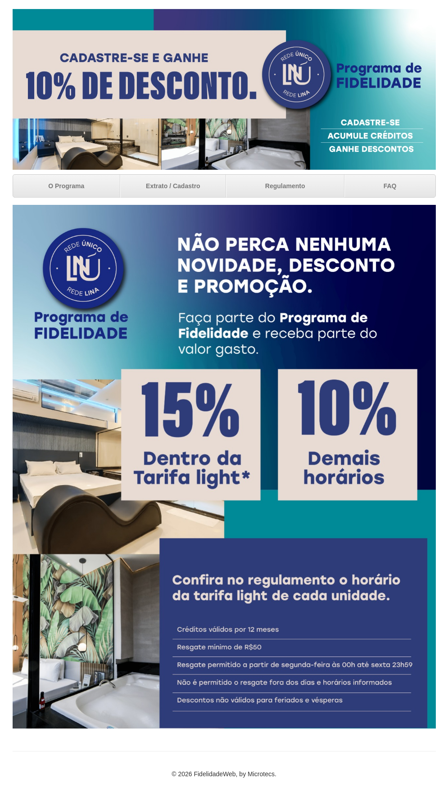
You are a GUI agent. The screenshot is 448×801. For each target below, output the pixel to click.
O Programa (66, 186)
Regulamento (285, 186)
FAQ (390, 186)
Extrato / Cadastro (173, 186)
